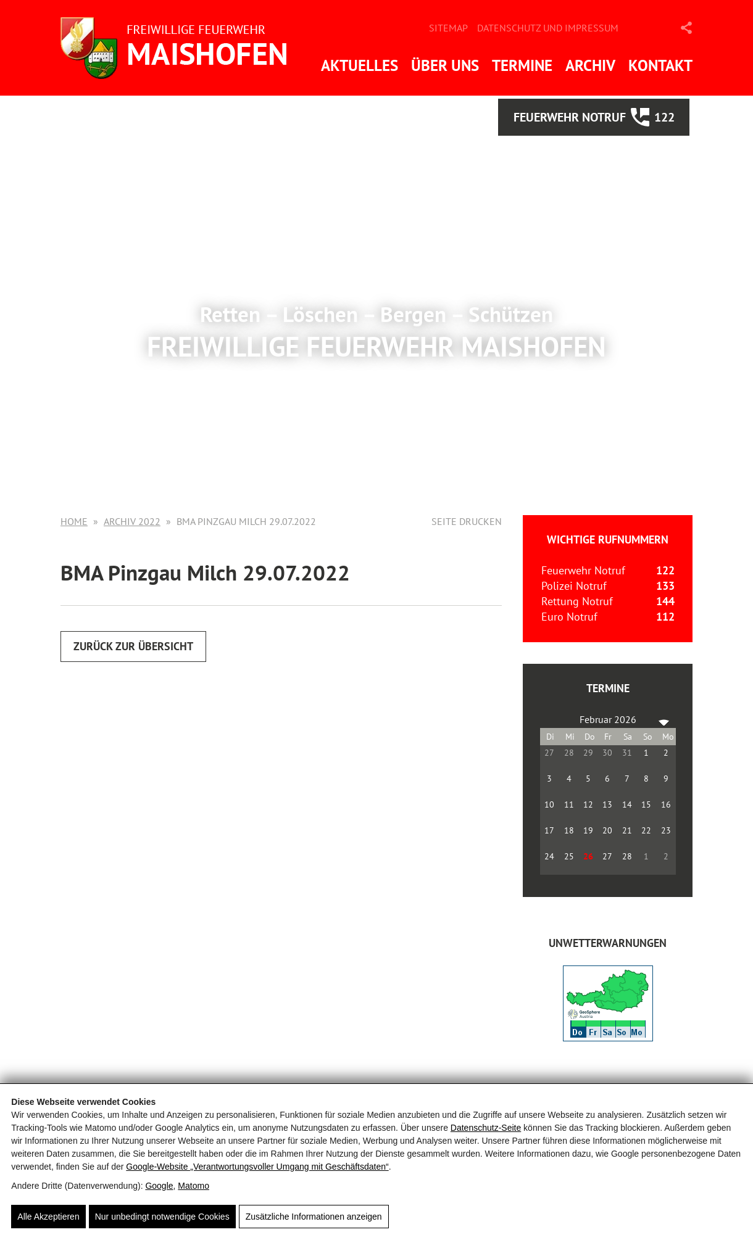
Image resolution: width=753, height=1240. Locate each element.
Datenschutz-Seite (486, 1128)
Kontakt (660, 65)
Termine (522, 65)
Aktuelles (359, 65)
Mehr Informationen (376, 402)
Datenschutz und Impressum (547, 28)
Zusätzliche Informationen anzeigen (314, 1216)
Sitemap (448, 28)
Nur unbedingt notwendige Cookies (162, 1216)
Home (74, 521)
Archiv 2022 (132, 521)
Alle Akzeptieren (48, 1216)
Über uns (445, 65)
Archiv (590, 65)
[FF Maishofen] (177, 48)
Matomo (193, 1186)
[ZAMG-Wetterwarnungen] (608, 1037)
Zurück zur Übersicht (133, 646)
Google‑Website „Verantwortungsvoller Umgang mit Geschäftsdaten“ (257, 1167)
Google (159, 1186)
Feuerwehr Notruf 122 (594, 117)
